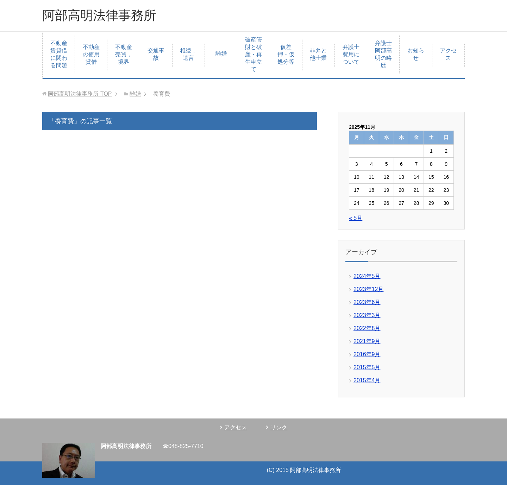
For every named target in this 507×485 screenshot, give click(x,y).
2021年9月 (367, 341)
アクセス (448, 54)
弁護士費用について (351, 54)
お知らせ (415, 54)
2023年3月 (367, 315)
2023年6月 (367, 302)
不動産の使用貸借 (91, 54)
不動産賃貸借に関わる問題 (58, 54)
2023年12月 (368, 289)
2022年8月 (367, 328)
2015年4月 (367, 380)
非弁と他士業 (318, 54)
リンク (278, 427)
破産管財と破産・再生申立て (253, 54)
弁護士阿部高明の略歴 (383, 54)
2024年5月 (367, 276)
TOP (80, 94)
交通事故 (156, 54)
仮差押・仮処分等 (285, 54)
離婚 (221, 54)
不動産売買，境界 (123, 54)
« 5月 (355, 218)
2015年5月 (367, 367)
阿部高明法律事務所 (99, 15)
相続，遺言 (188, 54)
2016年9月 (367, 354)
